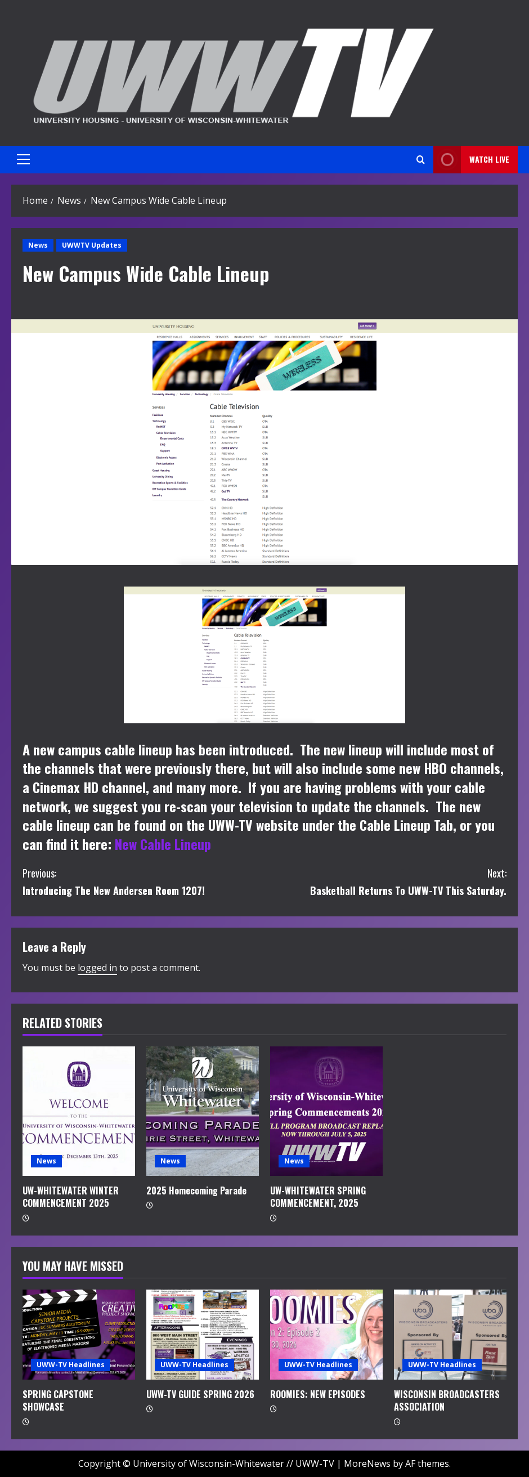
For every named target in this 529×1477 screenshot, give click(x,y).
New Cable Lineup (163, 844)
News (38, 245)
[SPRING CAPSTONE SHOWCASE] (79, 1335)
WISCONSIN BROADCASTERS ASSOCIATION (447, 1400)
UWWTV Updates (92, 245)
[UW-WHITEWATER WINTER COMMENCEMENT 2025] (79, 1111)
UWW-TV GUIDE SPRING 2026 (200, 1394)
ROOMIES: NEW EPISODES (317, 1394)
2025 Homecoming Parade (196, 1190)
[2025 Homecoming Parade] (202, 1111)
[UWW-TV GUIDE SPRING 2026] (202, 1335)
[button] (23, 159)
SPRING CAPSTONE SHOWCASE (58, 1400)
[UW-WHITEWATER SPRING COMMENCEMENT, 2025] (326, 1111)
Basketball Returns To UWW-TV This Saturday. (385, 881)
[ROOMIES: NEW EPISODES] (326, 1335)
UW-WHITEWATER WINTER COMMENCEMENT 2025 (71, 1197)
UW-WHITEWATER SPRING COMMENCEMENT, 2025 (318, 1197)
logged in (97, 967)
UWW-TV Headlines (71, 1364)
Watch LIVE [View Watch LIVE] (471, 159)
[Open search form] (420, 160)
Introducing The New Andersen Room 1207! (143, 881)
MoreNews (367, 1463)
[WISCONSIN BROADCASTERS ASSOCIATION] (450, 1335)
